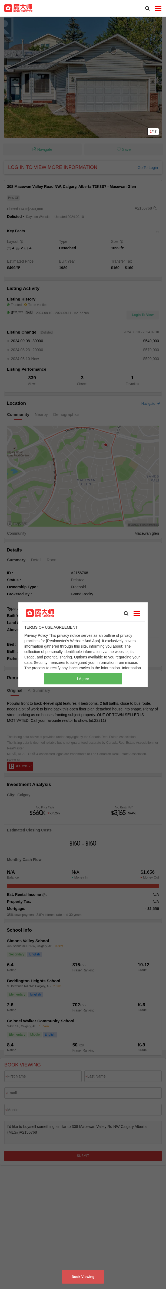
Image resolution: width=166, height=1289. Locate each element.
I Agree (83, 678)
